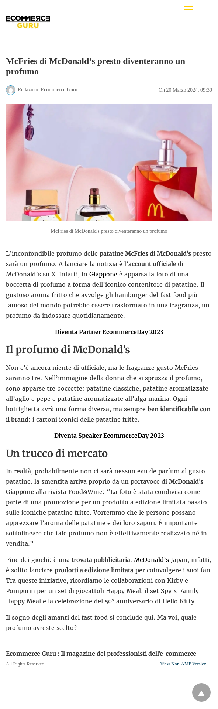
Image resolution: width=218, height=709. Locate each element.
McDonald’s (151, 559)
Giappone (103, 274)
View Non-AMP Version (183, 664)
